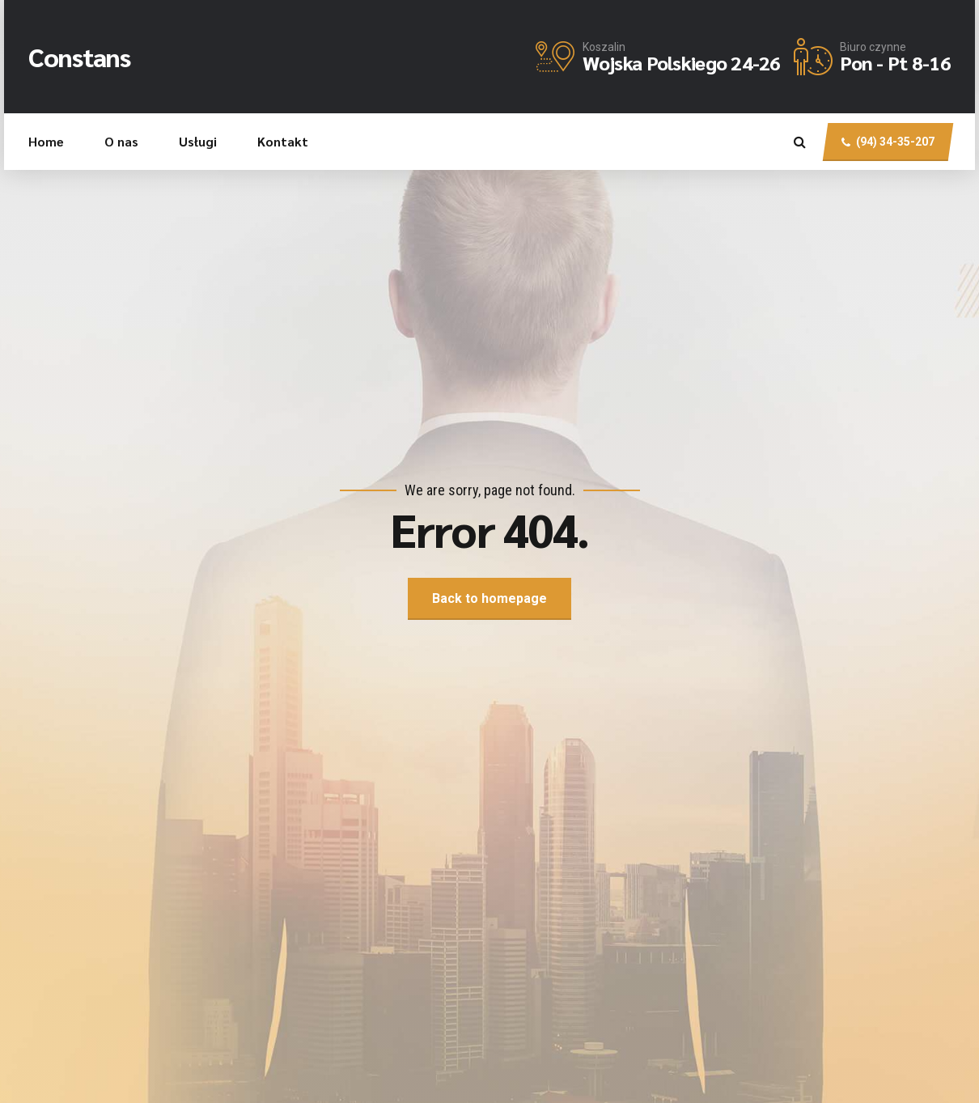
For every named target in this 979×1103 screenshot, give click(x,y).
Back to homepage (489, 598)
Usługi (198, 141)
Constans (79, 56)
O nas (121, 141)
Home (46, 141)
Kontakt (282, 141)
